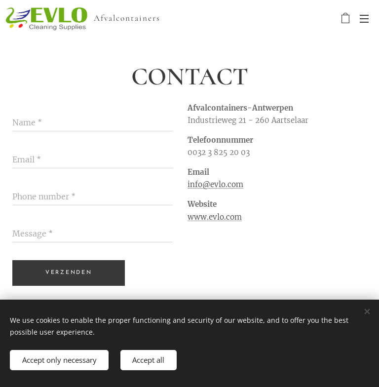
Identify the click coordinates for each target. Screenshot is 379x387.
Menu (364, 18)
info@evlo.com (215, 184)
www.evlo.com (215, 217)
